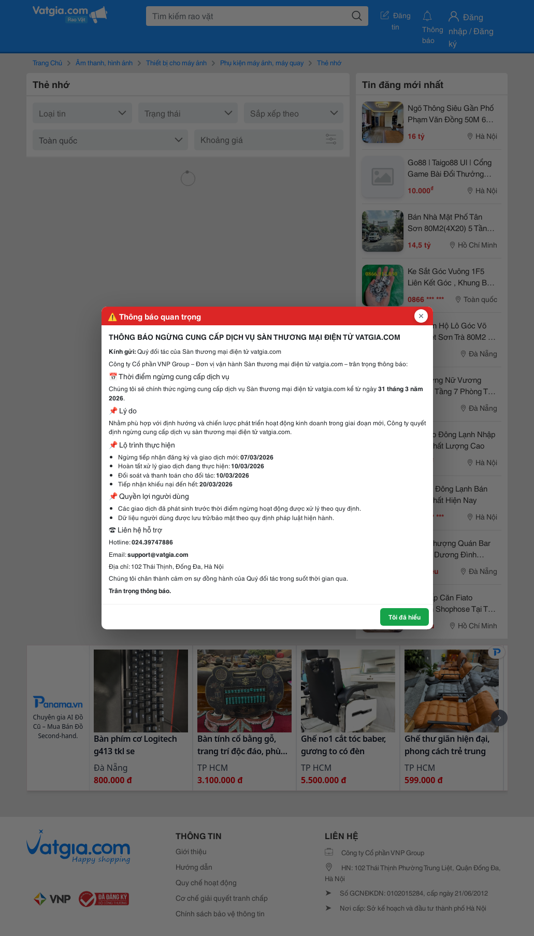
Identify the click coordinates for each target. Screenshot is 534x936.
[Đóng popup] (421, 316)
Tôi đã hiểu (404, 616)
